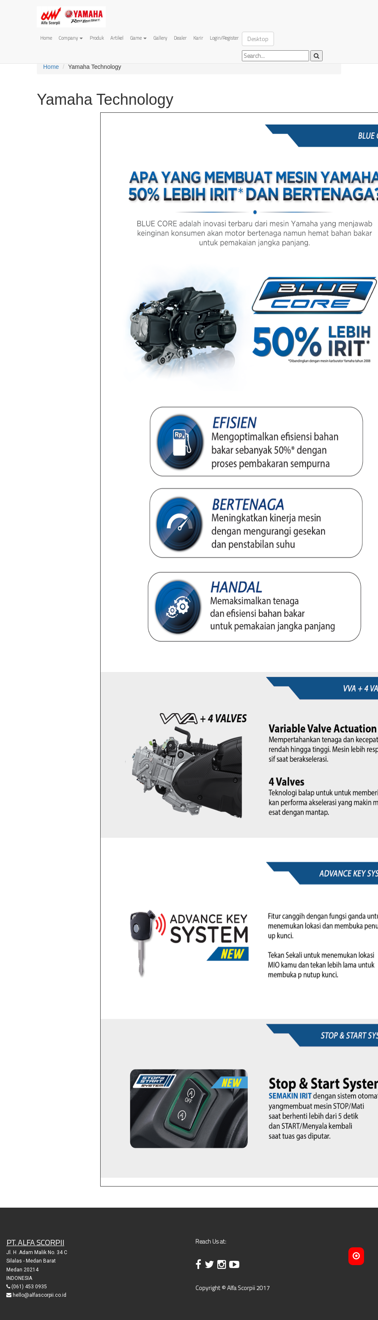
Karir (198, 38)
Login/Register (224, 38)
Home (46, 38)
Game (138, 38)
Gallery (160, 38)
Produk (97, 38)
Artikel (116, 38)
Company (71, 38)
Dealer (180, 38)
